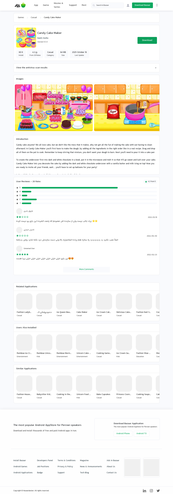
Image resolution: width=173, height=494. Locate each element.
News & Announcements (91, 466)
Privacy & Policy (65, 466)
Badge (40, 473)
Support (73, 5)
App (36, 5)
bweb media (42, 38)
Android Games (20, 466)
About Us (111, 466)
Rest (84, 5)
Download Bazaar (142, 5)
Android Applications (23, 473)
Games (21, 17)
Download (147, 40)
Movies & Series (58, 5)
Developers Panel (45, 460)
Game (46, 5)
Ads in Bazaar (113, 460)
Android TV (141, 433)
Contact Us (112, 473)
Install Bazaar (19, 460)
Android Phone (123, 433)
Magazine (84, 460)
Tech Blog (84, 473)
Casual (34, 17)
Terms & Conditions (67, 460)
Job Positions (43, 466)
